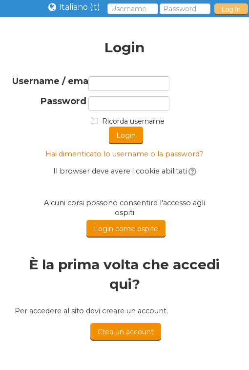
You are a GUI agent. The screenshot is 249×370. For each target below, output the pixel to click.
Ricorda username (133, 121)
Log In (231, 9)
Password (63, 101)
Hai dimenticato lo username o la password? (124, 154)
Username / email (49, 81)
